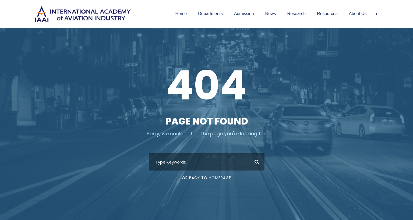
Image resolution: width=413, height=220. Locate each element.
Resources (327, 13)
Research (296, 13)
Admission (244, 13)
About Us (358, 13)
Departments (210, 13)
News (270, 13)
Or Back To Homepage (206, 177)
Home (181, 13)
